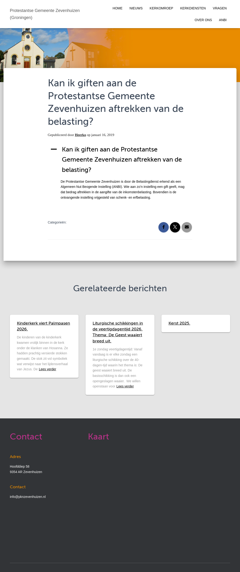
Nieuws (136, 8)
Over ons (203, 20)
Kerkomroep (161, 8)
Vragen (220, 8)
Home (118, 8)
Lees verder (47, 369)
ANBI (223, 20)
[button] (120, 160)
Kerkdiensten (193, 8)
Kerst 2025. (179, 323)
